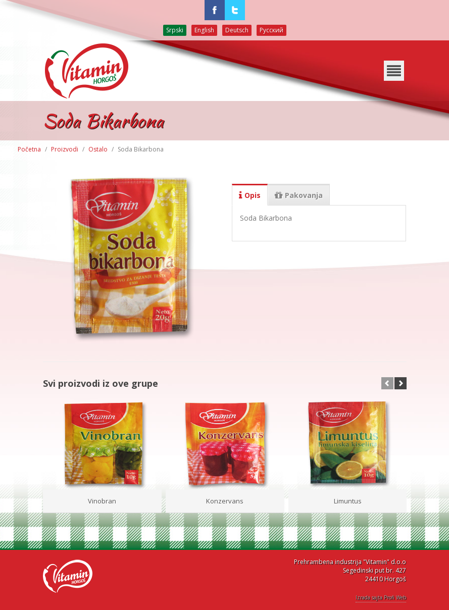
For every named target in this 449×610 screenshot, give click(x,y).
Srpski (174, 30)
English (204, 30)
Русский (271, 30)
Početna (29, 149)
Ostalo (98, 149)
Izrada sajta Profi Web (381, 597)
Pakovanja (299, 195)
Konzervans (224, 500)
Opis (250, 195)
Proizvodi (64, 149)
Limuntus (348, 500)
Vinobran (102, 500)
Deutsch (236, 30)
